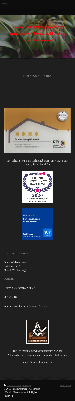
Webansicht (65, 385)
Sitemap (27, 385)
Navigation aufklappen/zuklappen (37, 4)
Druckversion (12, 385)
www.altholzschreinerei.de (37, 362)
